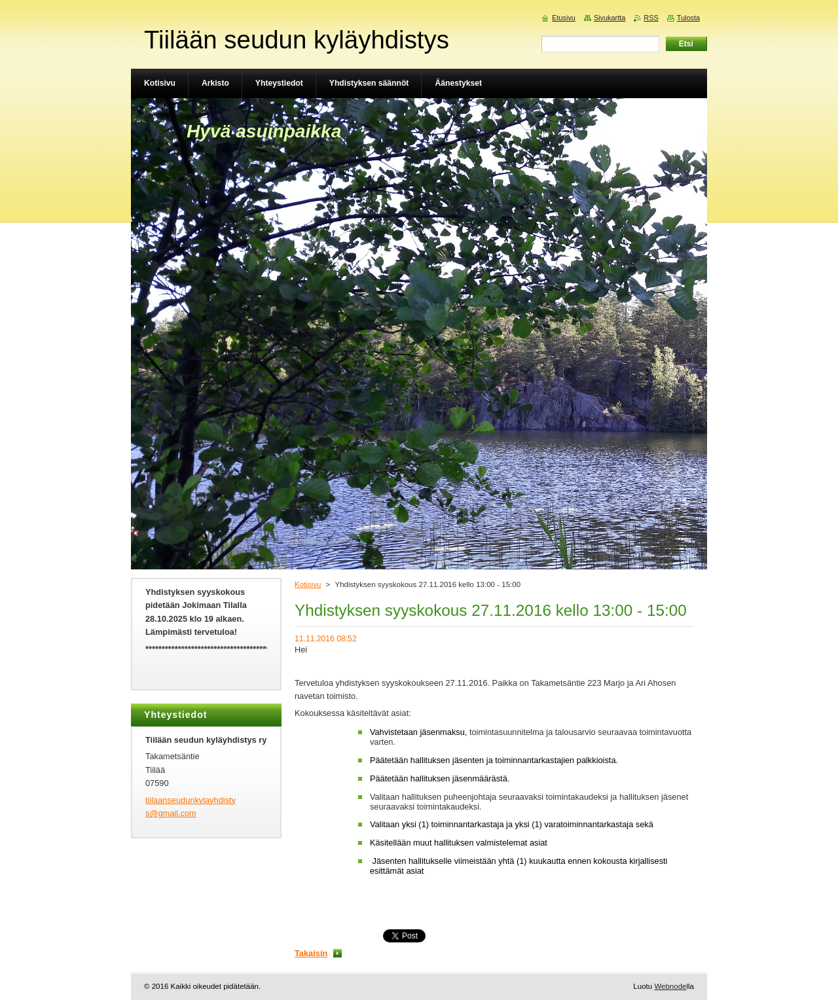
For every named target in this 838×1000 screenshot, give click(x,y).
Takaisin (311, 953)
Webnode (670, 986)
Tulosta (688, 18)
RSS (651, 18)
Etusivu (563, 18)
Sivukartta (609, 18)
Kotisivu (308, 584)
